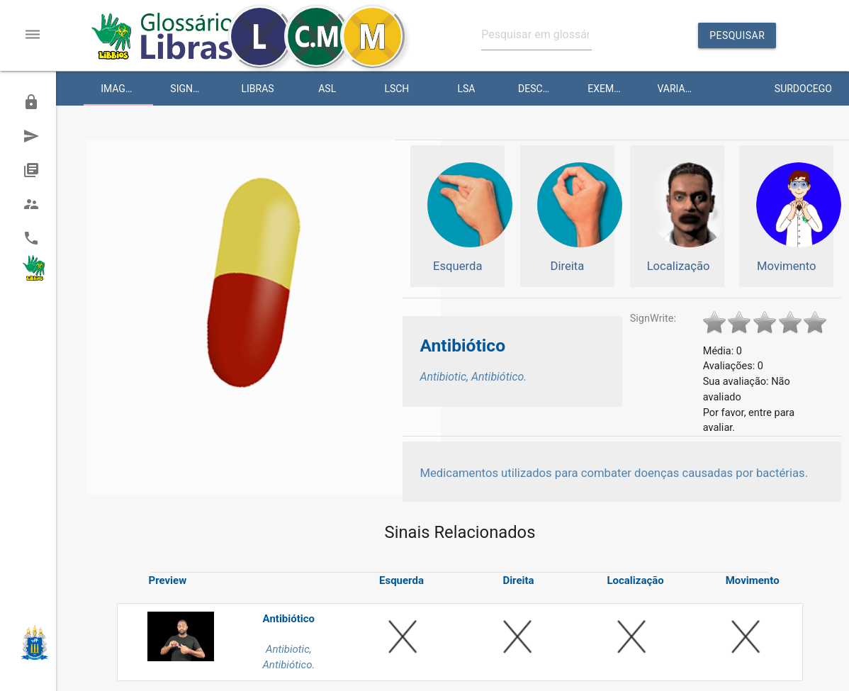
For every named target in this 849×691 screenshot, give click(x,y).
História (39, 170)
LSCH (396, 88)
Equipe (37, 204)
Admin (37, 102)
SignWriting (196, 88)
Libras (257, 88)
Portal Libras (36, 272)
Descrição (544, 88)
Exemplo (609, 88)
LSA (467, 88)
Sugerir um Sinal (39, 136)
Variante (680, 88)
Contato (39, 238)
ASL (327, 88)
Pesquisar (737, 39)
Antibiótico (462, 345)
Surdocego (803, 88)
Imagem (120, 88)
